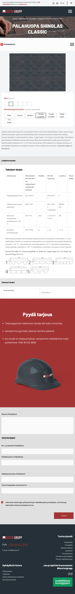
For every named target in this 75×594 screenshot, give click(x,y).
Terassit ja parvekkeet (64, 556)
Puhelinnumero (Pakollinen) (12, 457)
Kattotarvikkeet (67, 548)
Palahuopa (41, 19)
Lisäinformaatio (8, 160)
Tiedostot (6, 574)
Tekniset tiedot (8, 282)
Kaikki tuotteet (23, 19)
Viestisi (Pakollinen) (9, 414)
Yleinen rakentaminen (64, 559)
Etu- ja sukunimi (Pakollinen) (12, 445)
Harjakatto (32, 19)
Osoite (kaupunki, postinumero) (14, 485)
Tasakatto (69, 545)
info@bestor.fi (22, 4)
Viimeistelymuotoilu (22, 109)
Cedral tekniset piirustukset (13, 577)
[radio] (6, 104)
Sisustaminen (67, 553)
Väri (9, 98)
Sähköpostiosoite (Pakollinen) (13, 474)
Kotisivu (15, 19)
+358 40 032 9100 (18, 544)
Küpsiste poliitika (9, 580)
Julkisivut (69, 551)
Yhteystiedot (7, 571)
